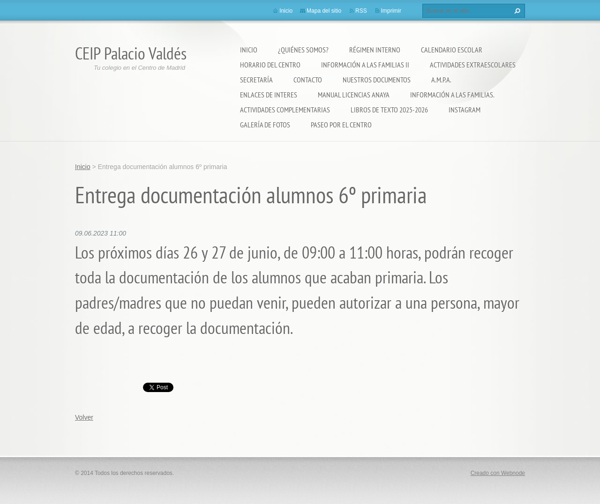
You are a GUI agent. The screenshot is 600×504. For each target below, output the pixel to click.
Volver (84, 417)
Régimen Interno (374, 49)
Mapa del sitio (324, 10)
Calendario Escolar (451, 49)
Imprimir (391, 10)
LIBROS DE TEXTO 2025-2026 (389, 109)
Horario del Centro (270, 64)
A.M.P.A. (441, 79)
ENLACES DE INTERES (268, 94)
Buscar (516, 11)
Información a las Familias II (365, 64)
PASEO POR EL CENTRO (341, 124)
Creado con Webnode (498, 473)
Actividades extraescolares (473, 64)
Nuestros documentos (377, 79)
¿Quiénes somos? (303, 49)
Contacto (307, 79)
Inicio (248, 49)
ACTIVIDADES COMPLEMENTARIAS (285, 109)
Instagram (464, 109)
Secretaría (256, 79)
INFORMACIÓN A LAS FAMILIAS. (452, 94)
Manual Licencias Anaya (354, 94)
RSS (361, 10)
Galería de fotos (265, 124)
